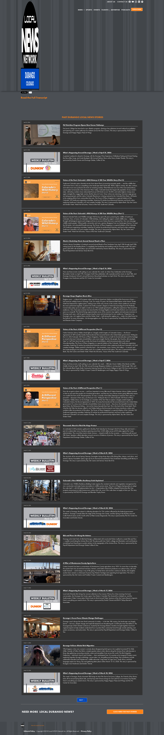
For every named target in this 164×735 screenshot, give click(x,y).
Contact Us (122, 2)
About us (111, 2)
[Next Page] (82, 700)
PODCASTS (125, 10)
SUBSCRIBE (136, 9)
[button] (81, 10)
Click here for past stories (125, 712)
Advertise (115, 10)
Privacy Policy (86, 731)
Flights (105, 10)
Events (97, 10)
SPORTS (89, 10)
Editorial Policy (29, 731)
